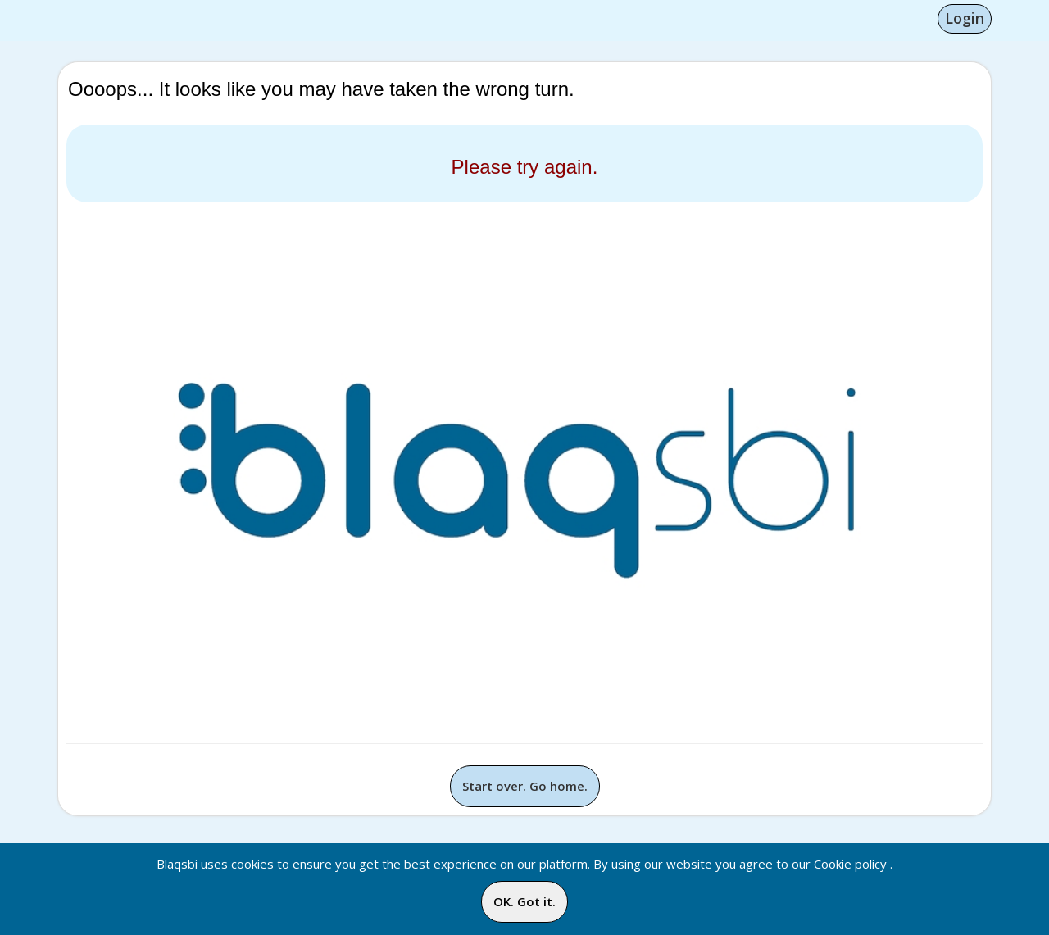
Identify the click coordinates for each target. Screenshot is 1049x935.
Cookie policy (850, 864)
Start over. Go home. (525, 786)
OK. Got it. (524, 901)
